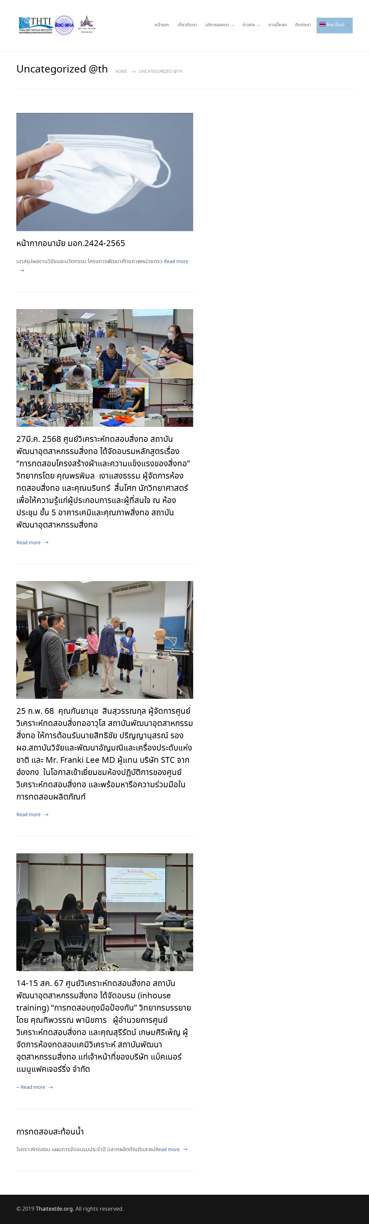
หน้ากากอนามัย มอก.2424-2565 (70, 244)
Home (121, 72)
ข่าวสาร (248, 25)
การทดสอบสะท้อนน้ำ (50, 1132)
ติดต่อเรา (303, 25)
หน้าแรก (162, 25)
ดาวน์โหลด (277, 25)
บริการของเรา (217, 25)
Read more (28, 542)
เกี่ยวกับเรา (187, 25)
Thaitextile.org (54, 1209)
